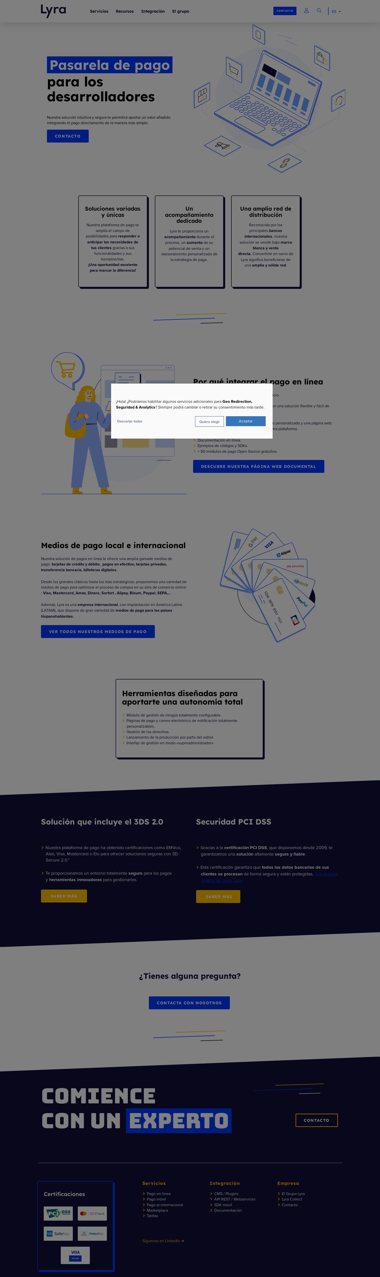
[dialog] (192, 411)
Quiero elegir (209, 421)
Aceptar (246, 421)
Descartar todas (129, 421)
